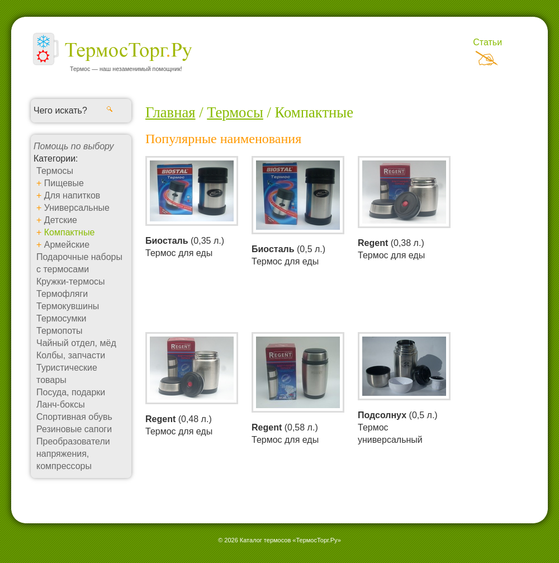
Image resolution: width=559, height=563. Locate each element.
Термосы (54, 171)
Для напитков (72, 195)
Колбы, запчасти (70, 355)
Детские (60, 220)
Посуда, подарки (70, 392)
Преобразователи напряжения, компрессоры (73, 454)
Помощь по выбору (73, 146)
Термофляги (62, 294)
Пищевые (64, 183)
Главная (170, 112)
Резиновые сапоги (74, 429)
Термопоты (59, 330)
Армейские (66, 244)
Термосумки (61, 318)
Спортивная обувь (74, 417)
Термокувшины (67, 306)
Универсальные (77, 207)
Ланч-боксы (60, 404)
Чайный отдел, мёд (76, 343)
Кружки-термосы (70, 281)
